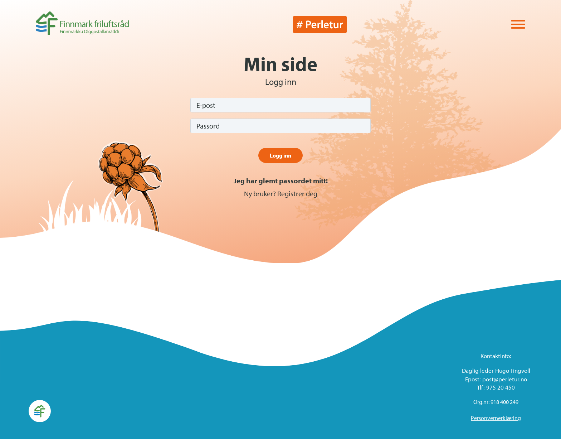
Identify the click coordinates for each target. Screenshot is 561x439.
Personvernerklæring (496, 417)
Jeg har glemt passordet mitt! (281, 180)
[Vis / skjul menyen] (518, 25)
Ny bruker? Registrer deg (280, 193)
